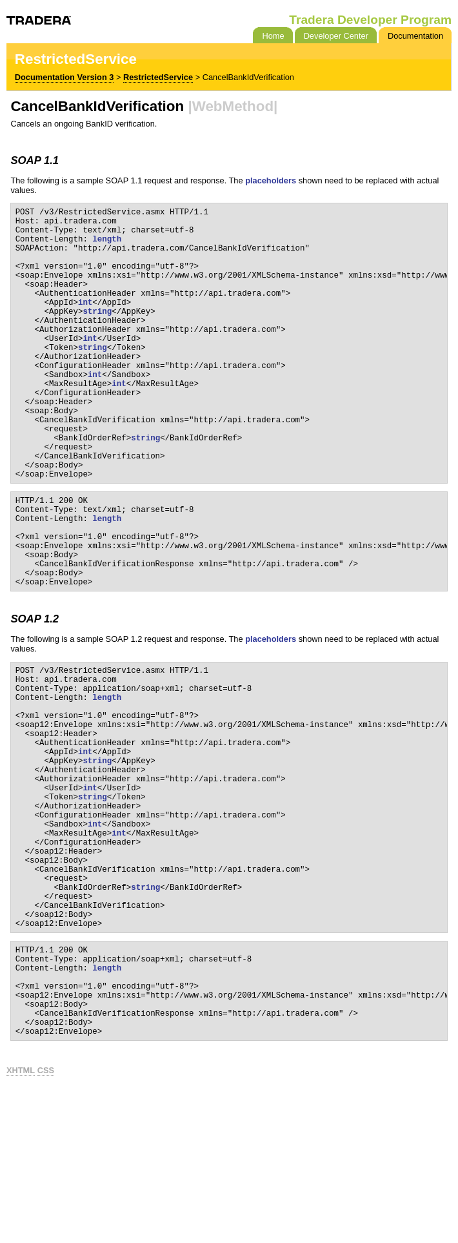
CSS (45, 1223)
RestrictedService (158, 77)
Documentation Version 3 (64, 77)
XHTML (20, 1223)
